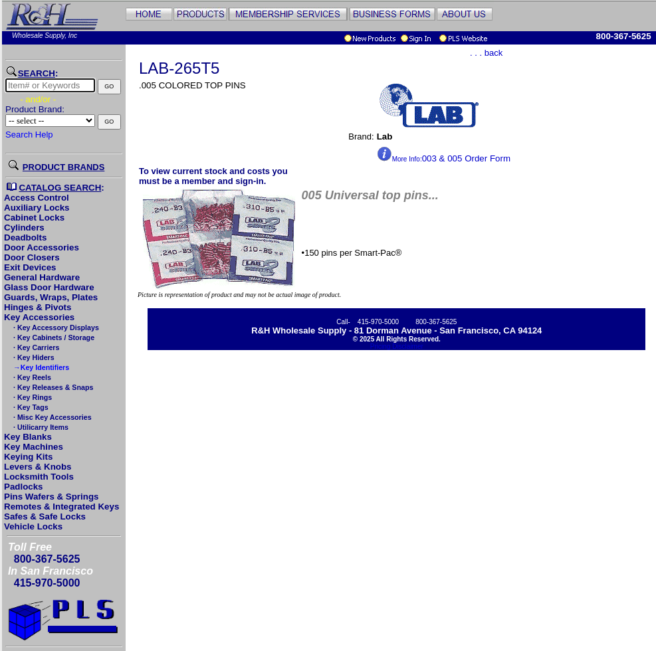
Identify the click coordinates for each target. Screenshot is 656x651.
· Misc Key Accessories (51, 417)
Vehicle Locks (33, 526)
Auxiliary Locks (37, 208)
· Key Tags (29, 407)
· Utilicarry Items (39, 427)
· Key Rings (31, 397)
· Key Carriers (35, 347)
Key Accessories (39, 317)
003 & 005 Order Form (443, 158)
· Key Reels (31, 377)
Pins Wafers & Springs (51, 497)
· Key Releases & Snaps (52, 387)
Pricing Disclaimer (396, 346)
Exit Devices (30, 267)
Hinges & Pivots (37, 307)
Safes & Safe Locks (45, 516)
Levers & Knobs (37, 467)
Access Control (36, 198)
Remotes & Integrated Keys (61, 507)
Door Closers (32, 257)
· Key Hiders (33, 357)
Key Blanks (28, 437)
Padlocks (23, 487)
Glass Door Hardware (49, 287)
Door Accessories (41, 247)
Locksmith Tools (39, 477)
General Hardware (42, 277)
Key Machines (33, 447)
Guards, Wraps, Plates (51, 297)
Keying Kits (28, 457)
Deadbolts (25, 237)
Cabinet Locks (34, 218)
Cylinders (24, 227)
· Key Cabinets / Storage (52, 337)
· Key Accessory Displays (55, 327)
